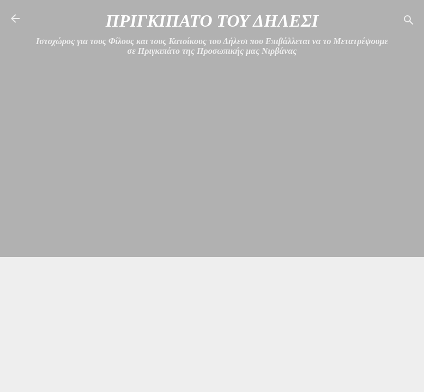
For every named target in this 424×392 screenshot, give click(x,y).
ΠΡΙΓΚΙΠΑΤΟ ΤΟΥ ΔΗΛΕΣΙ (212, 20)
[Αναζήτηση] (408, 22)
